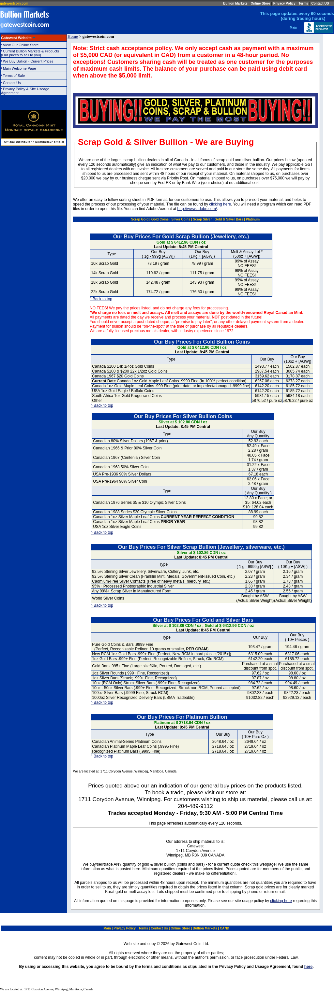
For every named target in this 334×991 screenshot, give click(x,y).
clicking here (220, 204)
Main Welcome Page (19, 68)
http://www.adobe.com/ (197, 208)
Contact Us (20, 83)
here (308, 966)
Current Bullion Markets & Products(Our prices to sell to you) (30, 53)
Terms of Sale (23, 76)
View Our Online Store (27, 45)
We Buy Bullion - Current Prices (28, 61)
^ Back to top (101, 299)
